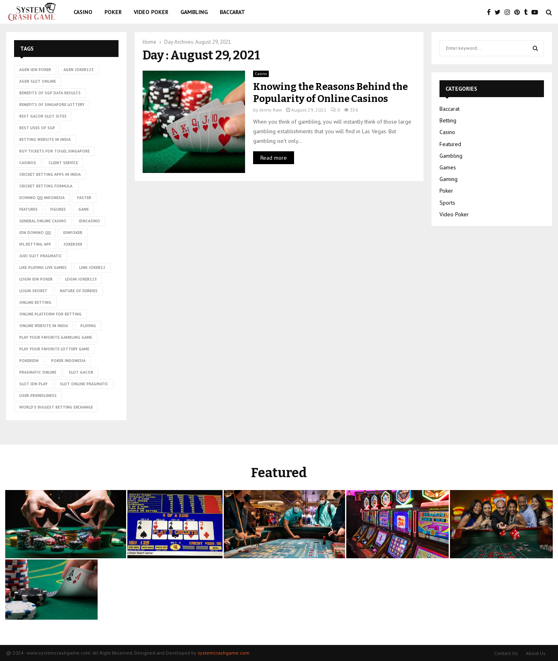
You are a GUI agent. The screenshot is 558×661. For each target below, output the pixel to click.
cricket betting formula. (46, 186)
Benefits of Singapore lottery (51, 104)
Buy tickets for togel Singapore (54, 151)
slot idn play (33, 383)
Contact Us (506, 653)
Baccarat (232, 12)
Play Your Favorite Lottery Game (54, 349)
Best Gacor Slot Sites (43, 116)
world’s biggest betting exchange (56, 407)
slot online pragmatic (84, 383)
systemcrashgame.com (223, 653)
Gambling (194, 12)
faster (84, 197)
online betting (35, 302)
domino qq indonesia (42, 197)
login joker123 (81, 279)
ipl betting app (35, 244)
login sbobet (33, 290)
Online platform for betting (50, 314)
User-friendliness (38, 395)
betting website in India (45, 139)
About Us (536, 653)
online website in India (43, 325)
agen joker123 (78, 69)
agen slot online (37, 81)
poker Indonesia (68, 360)
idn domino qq (35, 232)
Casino (83, 12)
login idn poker (36, 279)
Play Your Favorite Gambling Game (55, 337)
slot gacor (81, 372)
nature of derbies (79, 290)
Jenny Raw (271, 110)
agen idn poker (35, 69)
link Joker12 (92, 267)
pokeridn (29, 360)
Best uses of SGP (37, 127)
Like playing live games (43, 267)
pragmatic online (37, 372)
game (83, 209)
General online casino (42, 221)
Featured (450, 144)
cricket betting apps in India (50, 174)
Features (28, 209)
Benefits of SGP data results (50, 93)
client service (63, 162)
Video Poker (151, 12)
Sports (447, 202)
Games (447, 167)
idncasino (89, 221)
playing (88, 325)
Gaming (448, 179)
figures (58, 209)
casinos (27, 162)
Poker (113, 12)
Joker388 (72, 244)
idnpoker (72, 232)
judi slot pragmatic (40, 255)
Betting (447, 120)
